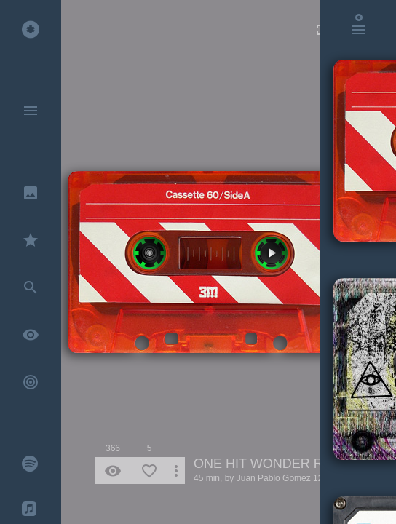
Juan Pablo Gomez (274, 478)
